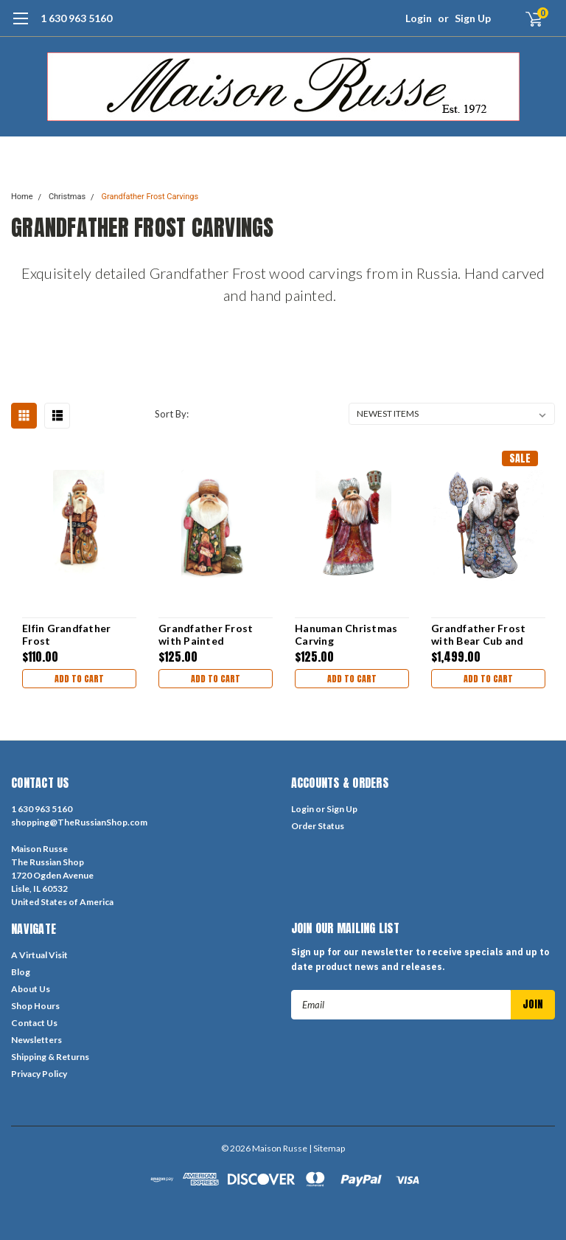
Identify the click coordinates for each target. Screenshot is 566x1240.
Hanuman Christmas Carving (346, 635)
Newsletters (36, 1039)
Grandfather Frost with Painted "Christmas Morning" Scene (211, 635)
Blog (20, 971)
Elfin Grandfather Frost (66, 635)
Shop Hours (35, 1005)
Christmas (67, 196)
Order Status (317, 825)
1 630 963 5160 (76, 18)
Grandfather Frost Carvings (149, 196)
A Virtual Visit (39, 954)
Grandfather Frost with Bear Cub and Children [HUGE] (478, 635)
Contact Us (34, 1022)
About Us (30, 988)
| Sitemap (327, 1148)
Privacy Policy (39, 1073)
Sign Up (473, 18)
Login (418, 18)
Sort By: (172, 414)
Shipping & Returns (50, 1056)
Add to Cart (79, 678)
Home (22, 196)
